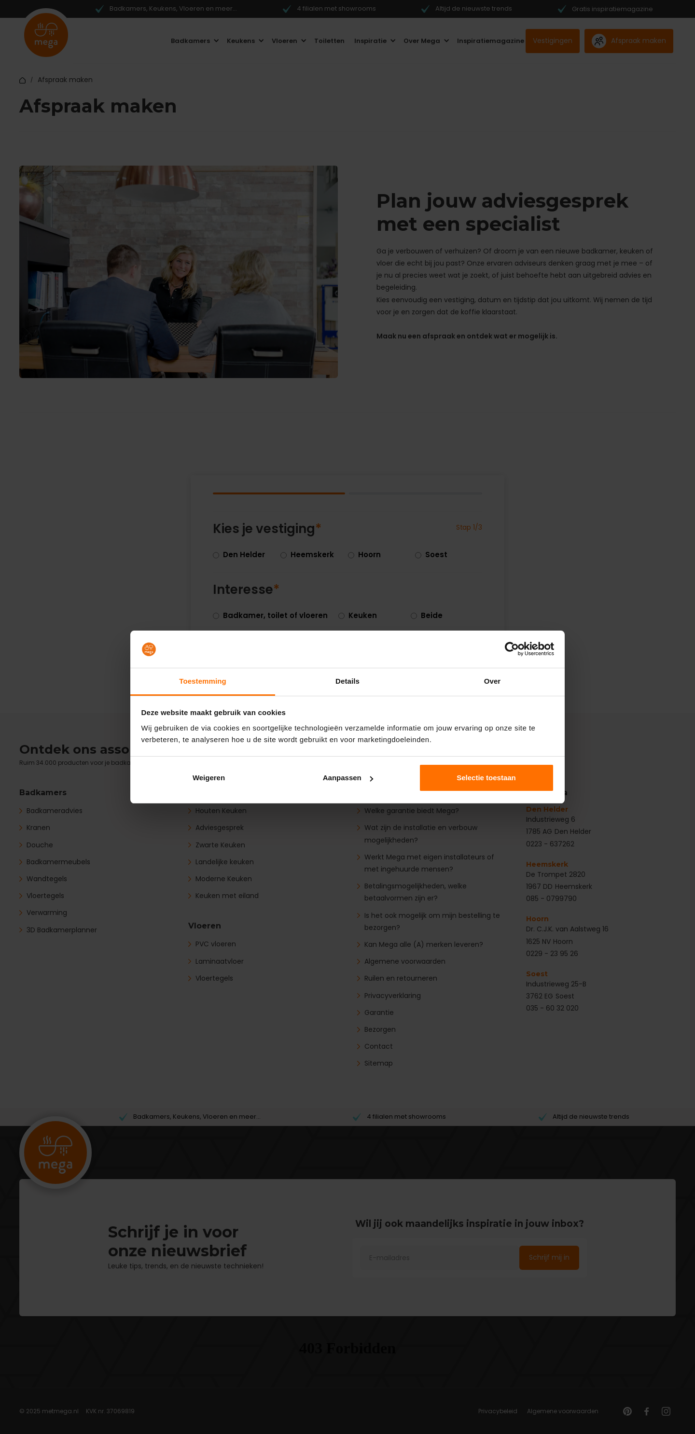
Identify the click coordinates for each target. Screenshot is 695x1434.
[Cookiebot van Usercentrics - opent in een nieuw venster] (512, 649)
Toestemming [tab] (202, 681)
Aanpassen (348, 777)
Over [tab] (492, 681)
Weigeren (209, 777)
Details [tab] (347, 681)
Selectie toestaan (486, 777)
